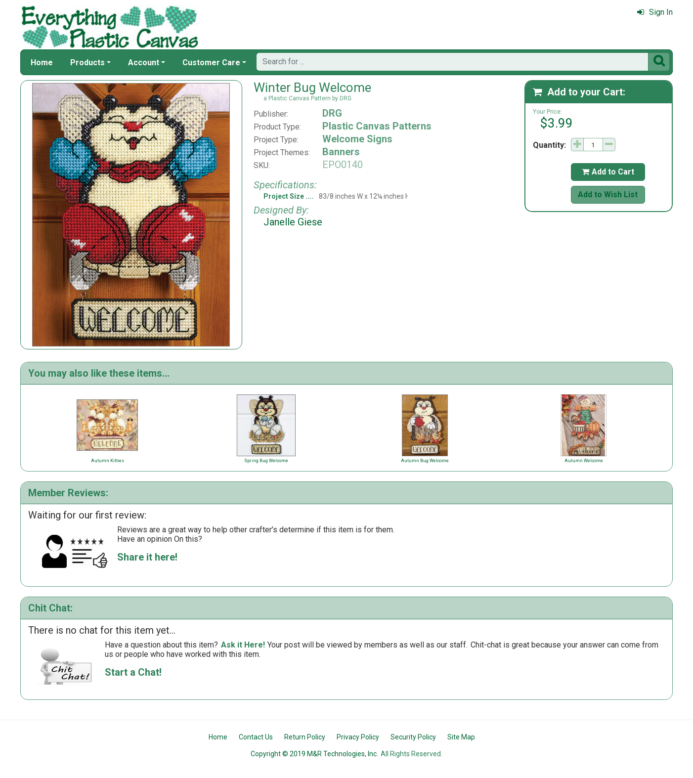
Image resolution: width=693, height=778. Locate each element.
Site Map (461, 737)
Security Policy (413, 737)
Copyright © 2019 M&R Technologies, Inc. (314, 754)
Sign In (655, 12)
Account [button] (143, 62)
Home (42, 62)
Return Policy (304, 737)
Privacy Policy (358, 737)
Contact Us (256, 737)
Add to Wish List (608, 194)
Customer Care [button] (211, 62)
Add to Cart (608, 171)
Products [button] (87, 62)
